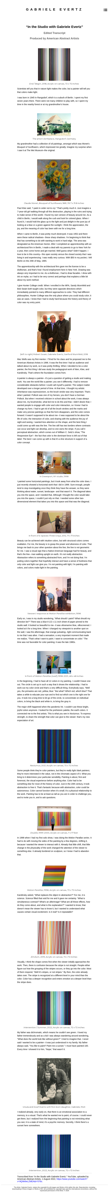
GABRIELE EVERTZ (54, 9)
